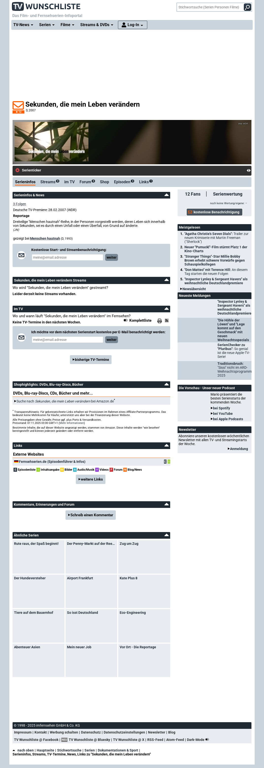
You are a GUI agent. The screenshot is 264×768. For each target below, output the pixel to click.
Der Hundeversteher (30, 578)
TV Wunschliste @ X (128, 740)
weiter (111, 257)
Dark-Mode (199, 740)
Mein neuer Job (79, 647)
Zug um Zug (129, 544)
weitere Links (92, 479)
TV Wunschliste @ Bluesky (89, 740)
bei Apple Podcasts (228, 419)
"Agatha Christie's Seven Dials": (216, 238)
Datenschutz (91, 732)
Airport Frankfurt (80, 578)
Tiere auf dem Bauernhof (33, 613)
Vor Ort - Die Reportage (138, 647)
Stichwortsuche (69, 750)
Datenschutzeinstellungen (124, 732)
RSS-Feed (155, 740)
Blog (171, 732)
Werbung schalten (64, 732)
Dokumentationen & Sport (118, 750)
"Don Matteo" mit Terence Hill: (216, 272)
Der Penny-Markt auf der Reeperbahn (91, 544)
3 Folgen (19, 204)
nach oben (23, 750)
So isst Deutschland (82, 613)
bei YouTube (223, 414)
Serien (89, 750)
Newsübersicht (194, 289)
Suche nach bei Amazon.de (65, 401)
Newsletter (156, 732)
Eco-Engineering (133, 613)
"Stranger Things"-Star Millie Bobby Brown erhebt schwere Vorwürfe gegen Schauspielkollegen (214, 260)
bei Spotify (221, 408)
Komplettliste (140, 320)
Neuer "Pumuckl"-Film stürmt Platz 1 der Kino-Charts (215, 249)
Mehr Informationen (72, 423)
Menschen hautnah (45, 238)
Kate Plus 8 (128, 578)
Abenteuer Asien (27, 647)
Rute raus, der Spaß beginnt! (36, 544)
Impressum (23, 732)
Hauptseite (45, 750)
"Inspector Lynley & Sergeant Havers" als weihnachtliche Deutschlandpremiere (216, 281)
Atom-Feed (175, 740)
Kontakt (40, 732)
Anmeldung (239, 449)
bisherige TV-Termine (92, 360)
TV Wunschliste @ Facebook (36, 740)
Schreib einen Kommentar (91, 515)
